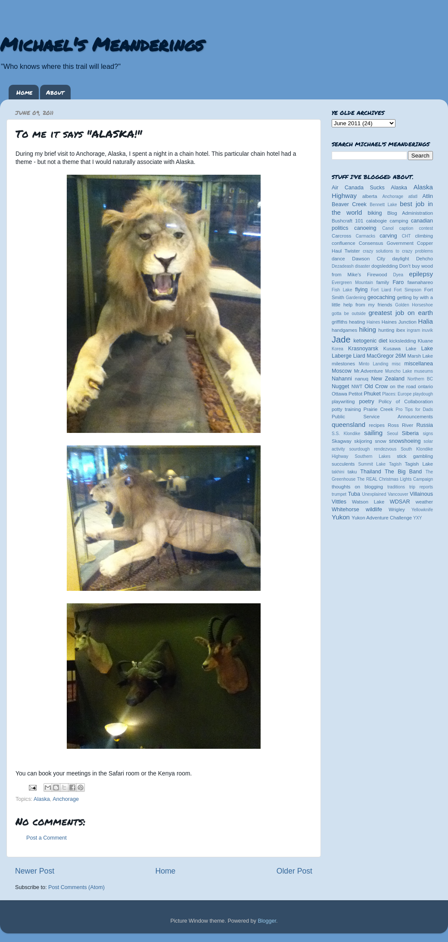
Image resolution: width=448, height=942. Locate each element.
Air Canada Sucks (358, 188)
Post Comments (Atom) (76, 887)
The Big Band (403, 472)
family (382, 282)
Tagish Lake (419, 463)
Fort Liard (381, 289)
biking (375, 213)
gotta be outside (349, 313)
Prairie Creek (378, 409)
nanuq (362, 378)
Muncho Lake (398, 371)
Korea (337, 348)
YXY (417, 518)
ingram (413, 330)
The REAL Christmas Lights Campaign (395, 479)
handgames (344, 330)
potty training (346, 409)
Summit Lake (372, 464)
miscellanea (418, 364)
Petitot (355, 393)
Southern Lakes (373, 456)
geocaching (381, 297)
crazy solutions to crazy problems (398, 251)
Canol (387, 228)
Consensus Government (386, 243)
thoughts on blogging (357, 486)
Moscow (342, 371)
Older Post (294, 871)
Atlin (428, 196)
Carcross (341, 235)
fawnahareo (420, 282)
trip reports (421, 487)
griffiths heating (348, 321)
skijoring (363, 441)
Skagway (342, 441)
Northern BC (420, 379)
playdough (423, 394)
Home (24, 92)
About (55, 92)
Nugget (340, 386)
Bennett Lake (383, 204)
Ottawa (339, 393)
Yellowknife (422, 509)
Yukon (341, 517)
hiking (367, 329)
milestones (343, 363)
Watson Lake (368, 501)
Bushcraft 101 (347, 220)
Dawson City (368, 258)
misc (396, 363)
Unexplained (374, 494)
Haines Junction (399, 321)
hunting (386, 330)
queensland (348, 424)
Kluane (425, 340)
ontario (425, 386)
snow (380, 441)
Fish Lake (342, 289)
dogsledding (384, 266)
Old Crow (376, 386)
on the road (403, 386)
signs (428, 433)
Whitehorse (345, 510)
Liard (359, 356)
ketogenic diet (370, 341)
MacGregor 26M (386, 356)
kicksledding (402, 340)
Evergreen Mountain (352, 282)
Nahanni (342, 379)
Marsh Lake (420, 355)
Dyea (398, 274)
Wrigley (397, 509)
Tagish (395, 464)
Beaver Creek (349, 204)
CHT (406, 236)
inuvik (427, 330)
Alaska (42, 799)
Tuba (354, 494)
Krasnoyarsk (363, 349)
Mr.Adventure (368, 371)
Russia (425, 425)
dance (338, 258)
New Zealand (387, 379)
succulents (343, 463)
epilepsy (421, 274)
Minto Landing (374, 363)
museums (423, 371)
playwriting (343, 401)
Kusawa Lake (399, 348)
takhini (338, 471)
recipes (377, 425)
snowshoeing (405, 441)
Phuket (372, 394)
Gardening (356, 297)
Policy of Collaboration (406, 401)
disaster (362, 266)
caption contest (416, 228)
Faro (398, 282)
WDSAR (400, 502)
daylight (400, 258)
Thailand (370, 472)
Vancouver (398, 494)
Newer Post (34, 871)
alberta (369, 196)
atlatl (412, 196)
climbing (424, 235)
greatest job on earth (400, 312)
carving (388, 236)
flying (361, 290)
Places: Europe (396, 394)
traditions (396, 487)
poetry (366, 401)
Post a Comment (46, 838)
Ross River (400, 425)
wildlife (374, 510)
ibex (400, 330)
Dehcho (424, 258)
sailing (373, 432)
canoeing (365, 228)
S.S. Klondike (346, 433)
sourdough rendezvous (373, 449)
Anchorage (66, 799)
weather (424, 501)
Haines (373, 322)
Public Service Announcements (382, 416)
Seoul (392, 433)
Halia (425, 321)
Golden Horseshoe (414, 305)
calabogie (376, 220)
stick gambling (415, 456)
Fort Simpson (407, 289)
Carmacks (365, 236)
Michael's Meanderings (101, 44)
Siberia (410, 433)
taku (352, 471)
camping (399, 220)
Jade (341, 339)
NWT (357, 386)
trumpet (339, 494)
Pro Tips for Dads (414, 409)
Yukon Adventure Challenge (382, 517)
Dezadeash (343, 266)
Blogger (267, 921)
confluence (343, 243)
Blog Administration (410, 213)
